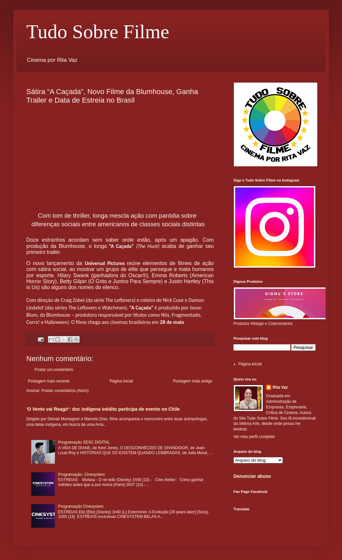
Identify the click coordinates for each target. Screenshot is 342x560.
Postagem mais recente (48, 381)
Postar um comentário (54, 369)
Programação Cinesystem (81, 506)
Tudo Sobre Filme (97, 31)
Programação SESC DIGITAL (84, 442)
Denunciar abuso (252, 476)
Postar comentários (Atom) (65, 390)
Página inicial (121, 381)
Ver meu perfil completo (254, 436)
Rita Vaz (280, 387)
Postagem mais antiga (192, 381)
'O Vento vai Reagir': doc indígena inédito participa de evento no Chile (103, 409)
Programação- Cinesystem (81, 474)
